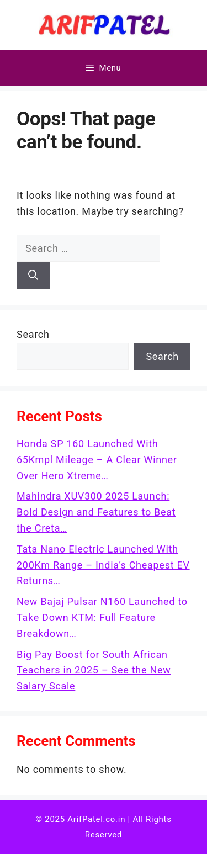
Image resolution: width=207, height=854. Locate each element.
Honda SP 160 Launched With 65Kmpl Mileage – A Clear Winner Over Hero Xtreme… (97, 459)
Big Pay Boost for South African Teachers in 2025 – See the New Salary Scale (94, 670)
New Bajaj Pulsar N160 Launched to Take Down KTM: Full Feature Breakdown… (102, 617)
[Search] (33, 275)
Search (33, 334)
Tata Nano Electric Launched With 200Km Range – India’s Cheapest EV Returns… (103, 565)
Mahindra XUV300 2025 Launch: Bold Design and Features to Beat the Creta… (96, 512)
